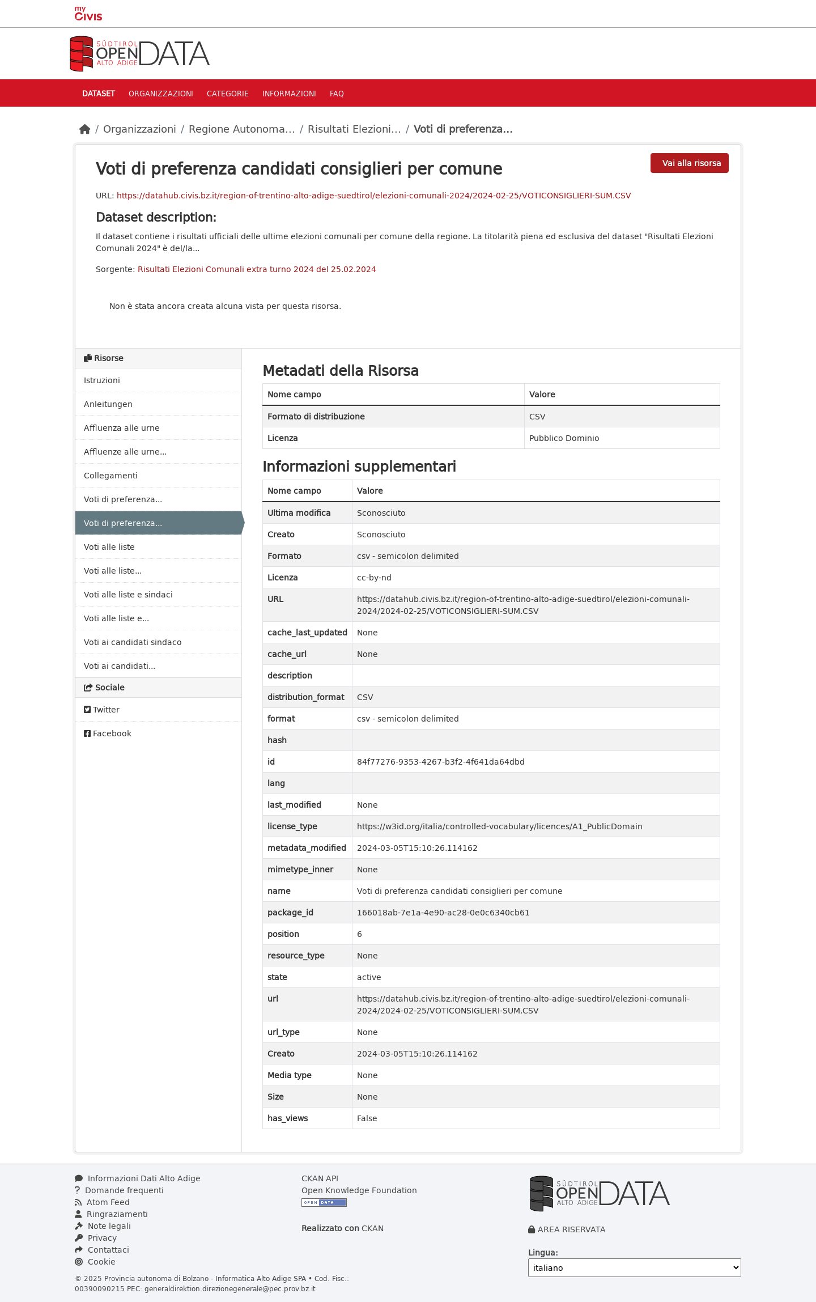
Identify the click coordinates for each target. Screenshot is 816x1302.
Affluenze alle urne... (125, 451)
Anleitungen (108, 404)
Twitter (102, 709)
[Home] (85, 128)
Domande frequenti (119, 1190)
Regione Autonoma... (242, 128)
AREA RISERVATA (572, 1229)
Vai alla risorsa (691, 163)
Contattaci (102, 1250)
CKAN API (319, 1178)
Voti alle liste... (113, 570)
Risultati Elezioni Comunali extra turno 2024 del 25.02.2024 (257, 269)
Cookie (95, 1261)
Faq (337, 93)
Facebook (107, 733)
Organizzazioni (161, 93)
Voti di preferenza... (463, 128)
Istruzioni (102, 380)
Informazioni (289, 93)
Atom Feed (102, 1202)
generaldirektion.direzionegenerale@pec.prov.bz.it (230, 1288)
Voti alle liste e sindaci (128, 594)
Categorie (228, 93)
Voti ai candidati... (119, 666)
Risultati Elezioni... (354, 128)
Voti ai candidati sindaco (133, 642)
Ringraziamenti (111, 1214)
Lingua (541, 1252)
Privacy (96, 1238)
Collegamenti (111, 475)
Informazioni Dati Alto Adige (138, 1178)
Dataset (98, 93)
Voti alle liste (109, 547)
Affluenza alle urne (122, 428)
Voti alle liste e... (116, 618)
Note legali (103, 1226)
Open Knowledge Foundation (359, 1190)
